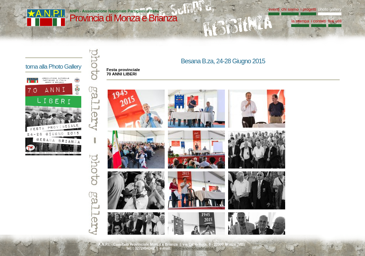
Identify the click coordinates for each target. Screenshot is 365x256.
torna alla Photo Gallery (53, 66)
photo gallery (329, 9)
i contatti (319, 21)
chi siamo (290, 9)
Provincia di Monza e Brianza (123, 17)
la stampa (300, 21)
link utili (335, 21)
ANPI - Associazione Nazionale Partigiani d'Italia (114, 11)
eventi (273, 9)
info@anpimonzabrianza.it (194, 248)
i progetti (308, 9)
